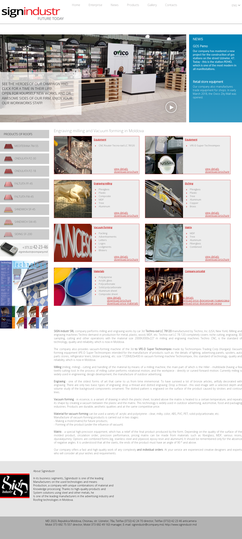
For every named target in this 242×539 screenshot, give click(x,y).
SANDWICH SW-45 (20, 222)
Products (133, 5)
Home (76, 5)
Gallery (152, 5)
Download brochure (126, 171)
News (115, 5)
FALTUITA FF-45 (18, 183)
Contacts (171, 5)
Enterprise (95, 5)
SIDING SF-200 (18, 234)
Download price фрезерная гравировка (204, 300)
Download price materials (122, 303)
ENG (234, 5)
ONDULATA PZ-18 (20, 171)
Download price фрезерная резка (201, 303)
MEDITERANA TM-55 (21, 146)
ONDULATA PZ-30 (20, 158)
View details (121, 168)
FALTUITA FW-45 (19, 196)
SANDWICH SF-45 (19, 209)
